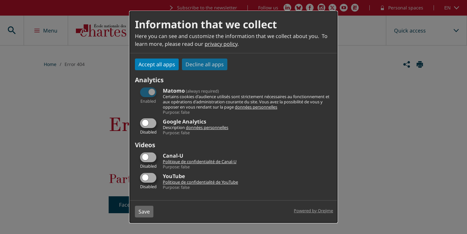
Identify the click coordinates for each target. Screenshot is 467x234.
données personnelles (256, 107)
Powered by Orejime (313, 211)
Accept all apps (156, 64)
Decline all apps (205, 64)
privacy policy (221, 43)
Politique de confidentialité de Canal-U (199, 161)
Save (144, 211)
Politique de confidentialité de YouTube (200, 182)
